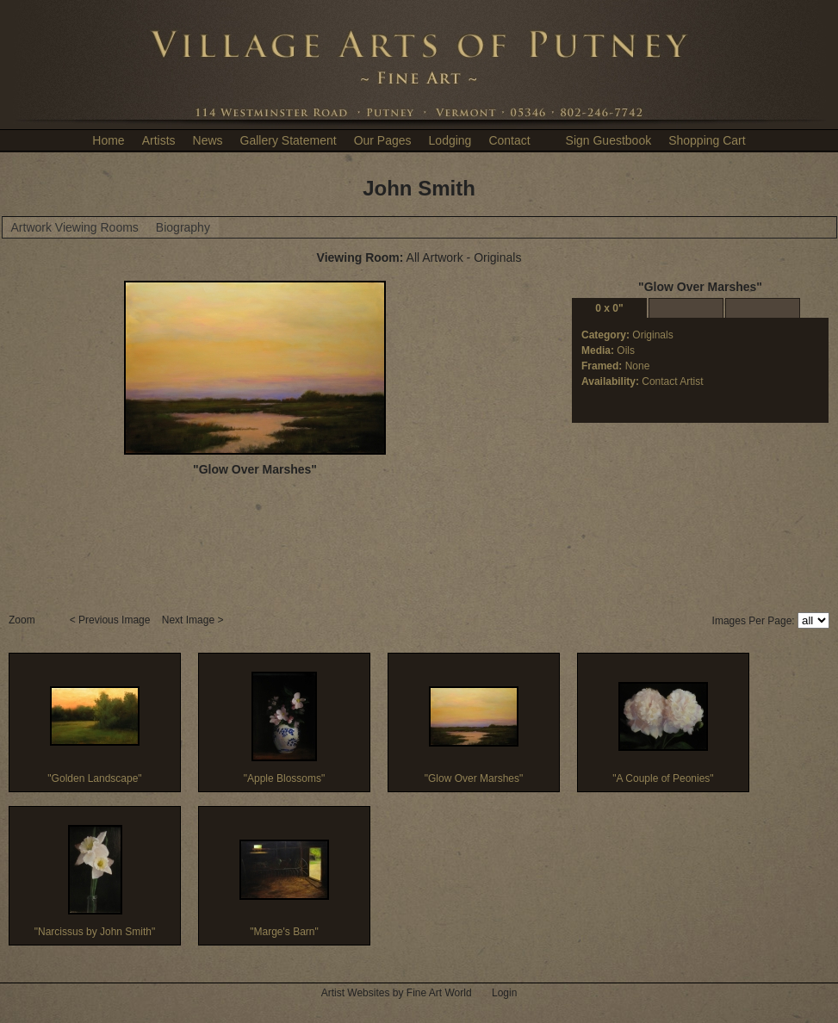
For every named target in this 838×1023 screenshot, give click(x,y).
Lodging (450, 140)
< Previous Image (111, 620)
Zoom (23, 620)
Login (504, 993)
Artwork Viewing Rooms (75, 227)
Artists (159, 140)
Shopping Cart (707, 140)
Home (108, 140)
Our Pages (383, 140)
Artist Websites (355, 993)
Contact (509, 140)
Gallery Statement (288, 140)
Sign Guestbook (609, 140)
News (208, 140)
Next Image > (194, 620)
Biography (183, 227)
